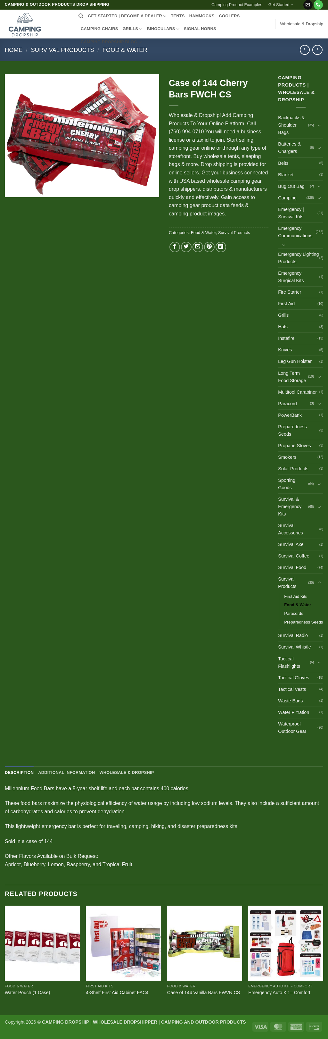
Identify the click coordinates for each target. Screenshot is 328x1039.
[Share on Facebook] (174, 247)
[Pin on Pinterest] (209, 247)
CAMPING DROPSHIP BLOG (111, 42)
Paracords (293, 613)
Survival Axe (290, 544)
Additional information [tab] (66, 772)
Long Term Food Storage (292, 377)
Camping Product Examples (236, 4)
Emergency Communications (295, 232)
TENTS (177, 15)
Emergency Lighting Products (298, 258)
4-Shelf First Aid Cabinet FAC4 (117, 992)
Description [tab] (19, 772)
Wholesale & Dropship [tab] (126, 772)
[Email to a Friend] (198, 247)
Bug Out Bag (291, 186)
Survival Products (62, 49)
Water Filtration (293, 712)
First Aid (286, 303)
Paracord (287, 403)
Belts (283, 163)
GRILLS (133, 29)
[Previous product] (317, 50)
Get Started (281, 5)
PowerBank (290, 415)
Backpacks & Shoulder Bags (291, 125)
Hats (283, 326)
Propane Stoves (294, 445)
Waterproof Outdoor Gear (292, 727)
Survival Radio (293, 635)
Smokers (287, 457)
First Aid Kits (295, 596)
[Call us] (318, 5)
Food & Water (124, 49)
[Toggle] (319, 125)
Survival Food (292, 567)
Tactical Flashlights (289, 662)
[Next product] (305, 50)
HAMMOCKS (202, 15)
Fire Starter (289, 292)
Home (13, 49)
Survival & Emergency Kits (289, 506)
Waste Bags (290, 700)
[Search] (80, 16)
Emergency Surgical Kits (291, 277)
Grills (283, 315)
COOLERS (229, 15)
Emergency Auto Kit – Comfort (279, 992)
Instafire (286, 338)
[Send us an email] (308, 5)
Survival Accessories (290, 529)
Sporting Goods (286, 484)
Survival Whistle (294, 646)
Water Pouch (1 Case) (27, 992)
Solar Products (293, 468)
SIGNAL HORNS (200, 28)
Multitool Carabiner (297, 392)
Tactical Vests (292, 689)
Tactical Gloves (293, 677)
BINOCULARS (163, 29)
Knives (285, 349)
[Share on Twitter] (186, 247)
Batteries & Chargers (289, 147)
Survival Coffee (293, 555)
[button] (300, 2)
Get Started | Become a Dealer (127, 16)
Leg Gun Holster (295, 361)
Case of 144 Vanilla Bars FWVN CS (203, 992)
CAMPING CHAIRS (99, 28)
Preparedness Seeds (292, 430)
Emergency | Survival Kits (291, 213)
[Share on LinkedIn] (221, 247)
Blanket (285, 174)
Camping (287, 197)
